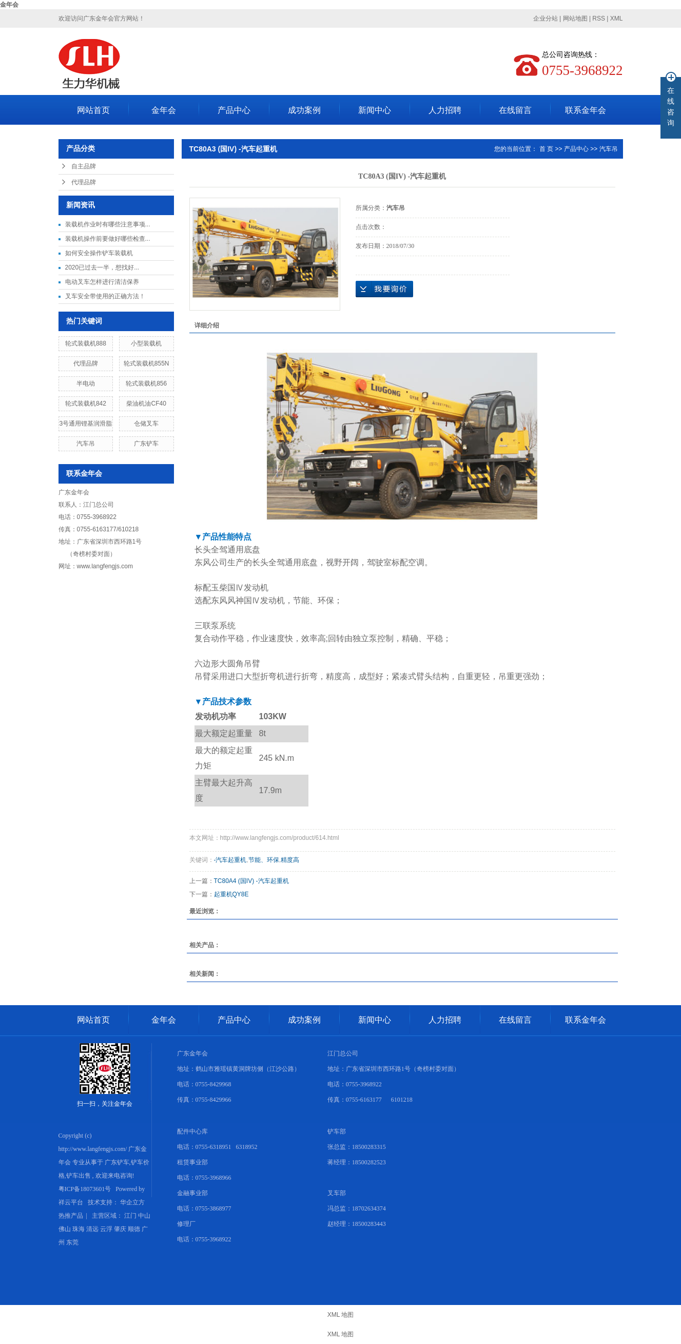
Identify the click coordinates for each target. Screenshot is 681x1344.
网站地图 (576, 18)
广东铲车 (146, 443)
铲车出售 (78, 1175)
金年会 (9, 4)
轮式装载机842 (85, 403)
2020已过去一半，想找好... (102, 267)
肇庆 (120, 1229)
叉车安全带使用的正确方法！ (105, 296)
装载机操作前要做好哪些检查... (107, 238)
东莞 (72, 1242)
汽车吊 (85, 443)
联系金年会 (585, 110)
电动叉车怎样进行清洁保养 (102, 281)
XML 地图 (340, 1314)
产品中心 (234, 110)
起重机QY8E (231, 894)
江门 (130, 1215)
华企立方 (132, 1202)
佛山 (65, 1229)
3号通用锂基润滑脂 (86, 423)
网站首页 (93, 110)
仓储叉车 (146, 423)
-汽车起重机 (230, 859)
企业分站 (545, 18)
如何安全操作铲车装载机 (99, 253)
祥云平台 (71, 1202)
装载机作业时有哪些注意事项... (107, 224)
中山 (144, 1215)
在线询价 (384, 289)
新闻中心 (374, 110)
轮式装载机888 (85, 343)
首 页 (546, 148)
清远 (92, 1229)
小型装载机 (146, 343)
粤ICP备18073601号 (85, 1189)
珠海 (78, 1229)
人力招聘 (445, 110)
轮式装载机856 (146, 383)
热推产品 (71, 1215)
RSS (598, 18)
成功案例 (304, 110)
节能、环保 (263, 859)
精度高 (290, 859)
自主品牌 (83, 166)
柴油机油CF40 (146, 403)
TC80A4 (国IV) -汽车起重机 (251, 881)
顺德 (134, 1229)
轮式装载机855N (146, 363)
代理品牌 (83, 182)
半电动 (85, 383)
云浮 (106, 1229)
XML (616, 18)
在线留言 (515, 110)
